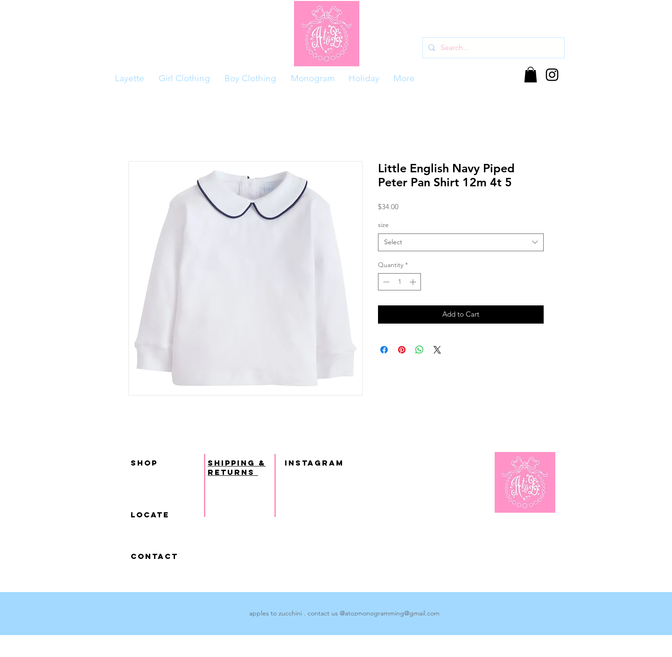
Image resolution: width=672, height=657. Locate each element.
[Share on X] (437, 349)
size (383, 224)
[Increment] (414, 282)
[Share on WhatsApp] (419, 349)
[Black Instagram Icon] (552, 74)
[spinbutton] (399, 282)
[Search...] (493, 48)
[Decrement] (385, 282)
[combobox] (461, 242)
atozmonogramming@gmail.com (392, 613)
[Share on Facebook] (384, 349)
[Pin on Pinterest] (401, 349)
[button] (530, 74)
